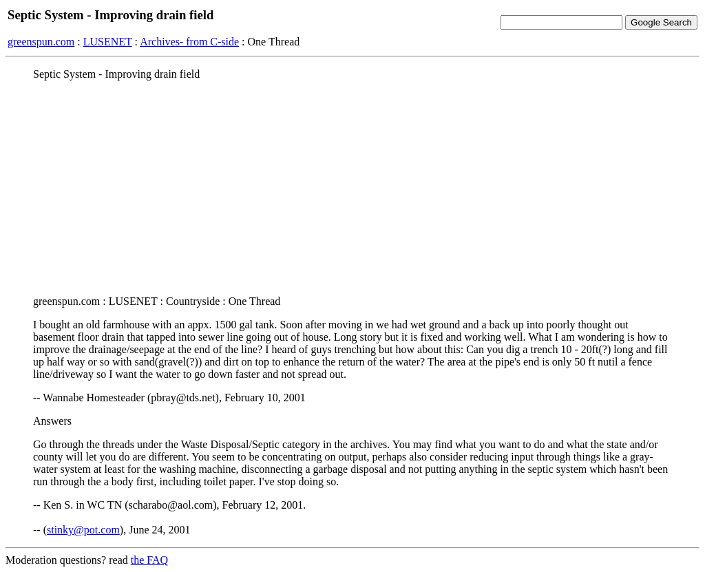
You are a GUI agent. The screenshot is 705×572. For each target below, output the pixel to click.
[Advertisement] (352, 188)
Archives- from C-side (189, 41)
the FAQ (149, 560)
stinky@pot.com (83, 530)
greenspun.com (41, 41)
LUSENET (107, 41)
